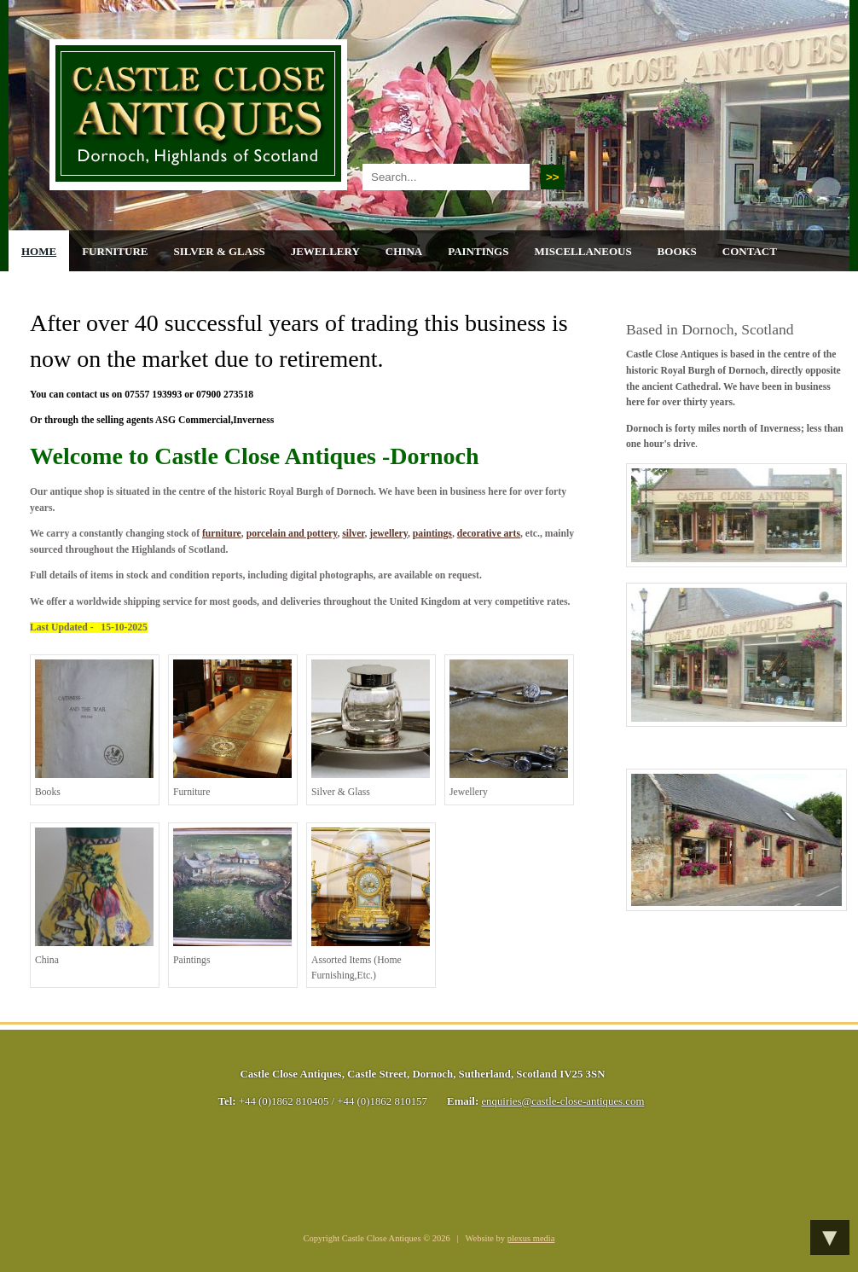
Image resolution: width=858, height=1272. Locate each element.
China (404, 251)
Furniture (115, 251)
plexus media (531, 1238)
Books (677, 251)
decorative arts (488, 533)
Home (38, 251)
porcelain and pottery (292, 533)
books (94, 728)
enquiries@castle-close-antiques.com (562, 1101)
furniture (221, 533)
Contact (749, 251)
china (94, 897)
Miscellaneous (582, 251)
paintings (432, 533)
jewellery (388, 533)
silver (353, 533)
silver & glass (370, 728)
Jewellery (325, 251)
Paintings (478, 251)
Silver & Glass (218, 251)
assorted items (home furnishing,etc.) (370, 904)
